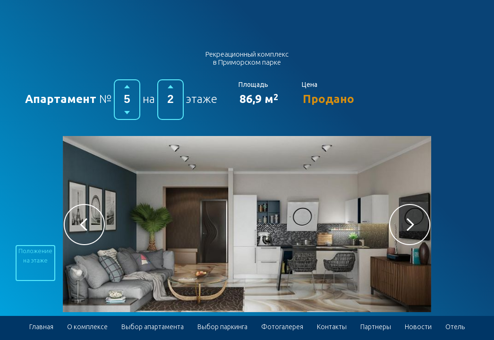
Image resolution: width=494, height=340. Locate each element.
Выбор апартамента (152, 327)
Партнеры (375, 327)
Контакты (332, 327)
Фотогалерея (282, 327)
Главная (41, 327)
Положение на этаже (35, 255)
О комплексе (87, 327)
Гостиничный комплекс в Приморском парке (247, 27)
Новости (418, 327)
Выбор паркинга (222, 327)
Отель (455, 327)
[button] (84, 224)
